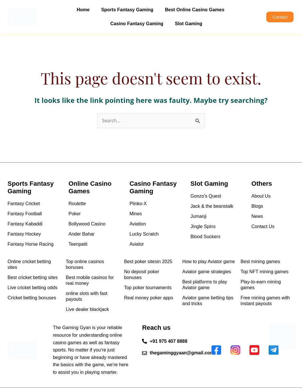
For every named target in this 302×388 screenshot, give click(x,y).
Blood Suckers (205, 236)
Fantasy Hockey (24, 234)
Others (261, 183)
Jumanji (198, 216)
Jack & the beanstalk (211, 206)
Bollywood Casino (87, 223)
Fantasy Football (25, 213)
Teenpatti (78, 244)
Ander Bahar (82, 234)
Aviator (137, 244)
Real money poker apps (148, 297)
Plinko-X (138, 203)
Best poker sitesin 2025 (148, 261)
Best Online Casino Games (194, 9)
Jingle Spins (202, 226)
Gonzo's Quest (205, 196)
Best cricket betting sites (33, 277)
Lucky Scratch (144, 234)
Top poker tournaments (148, 287)
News (257, 216)
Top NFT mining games (264, 271)
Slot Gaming (188, 23)
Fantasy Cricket (24, 203)
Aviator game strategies (206, 271)
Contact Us (262, 226)
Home (83, 9)
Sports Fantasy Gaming (127, 9)
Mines (136, 213)
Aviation (138, 223)
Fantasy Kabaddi (25, 223)
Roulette (77, 203)
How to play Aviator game (208, 261)
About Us (261, 196)
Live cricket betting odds (32, 287)
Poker (75, 213)
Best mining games (260, 261)
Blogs (257, 206)
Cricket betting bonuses (32, 297)
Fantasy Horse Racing (30, 244)
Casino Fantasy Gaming (136, 23)
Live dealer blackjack (87, 309)
